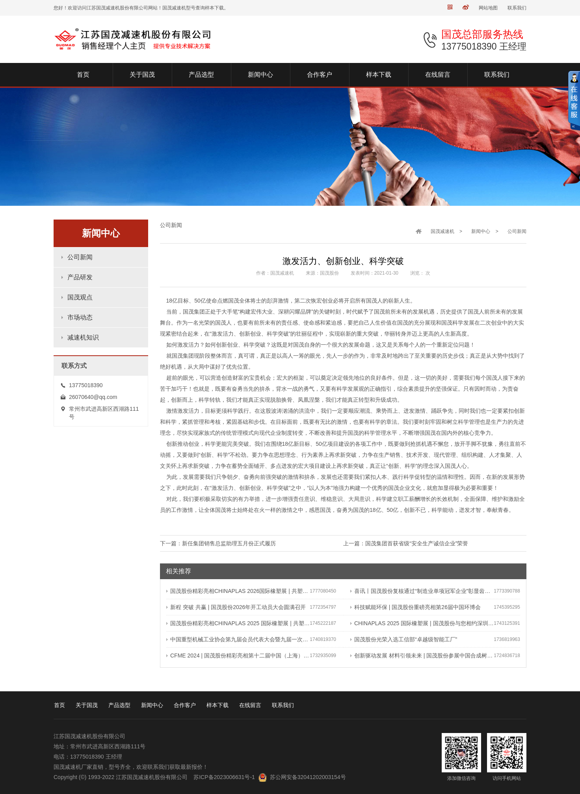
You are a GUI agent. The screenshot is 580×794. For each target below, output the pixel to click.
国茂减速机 (442, 231)
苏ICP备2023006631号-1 (224, 777)
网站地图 (488, 8)
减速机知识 (83, 337)
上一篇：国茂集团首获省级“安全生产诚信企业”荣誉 (405, 543)
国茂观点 (80, 297)
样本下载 (217, 705)
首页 (59, 705)
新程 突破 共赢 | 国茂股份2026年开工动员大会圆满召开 (236, 607)
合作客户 (185, 705)
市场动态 (80, 317)
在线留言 (250, 705)
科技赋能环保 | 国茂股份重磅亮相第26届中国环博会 (415, 607)
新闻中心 (480, 231)
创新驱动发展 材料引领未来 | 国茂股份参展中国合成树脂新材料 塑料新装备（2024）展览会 (422, 655)
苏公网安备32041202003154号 (308, 777)
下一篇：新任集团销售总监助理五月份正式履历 (218, 543)
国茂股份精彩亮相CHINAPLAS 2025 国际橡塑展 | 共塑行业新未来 (238, 623)
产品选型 (119, 705)
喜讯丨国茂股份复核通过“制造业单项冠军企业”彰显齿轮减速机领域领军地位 (422, 591)
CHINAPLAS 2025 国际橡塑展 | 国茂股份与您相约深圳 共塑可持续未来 (422, 623)
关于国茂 (87, 705)
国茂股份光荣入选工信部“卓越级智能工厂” (403, 639)
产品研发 (80, 277)
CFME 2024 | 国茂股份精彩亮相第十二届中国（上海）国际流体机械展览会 (238, 655)
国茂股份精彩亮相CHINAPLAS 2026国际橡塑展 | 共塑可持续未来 (238, 591)
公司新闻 (80, 257)
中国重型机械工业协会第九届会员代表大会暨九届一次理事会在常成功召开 (238, 639)
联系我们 (516, 8)
